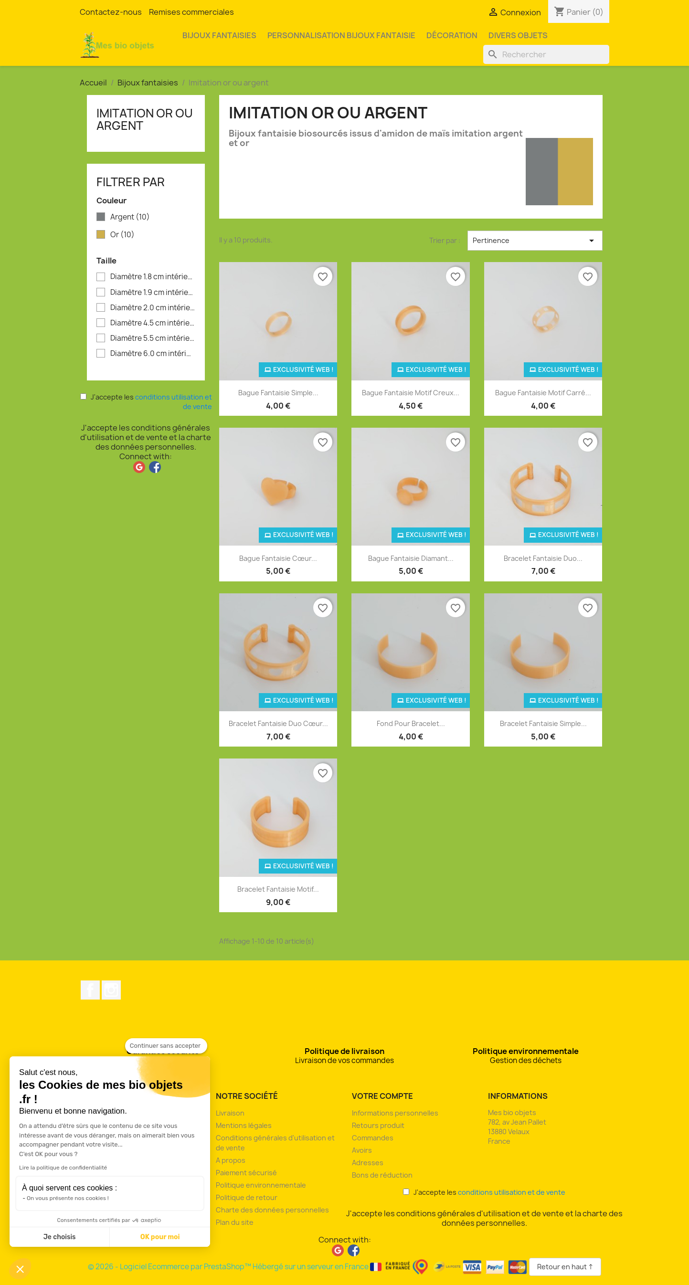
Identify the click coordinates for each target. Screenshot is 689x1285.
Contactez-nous (111, 12)
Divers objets (518, 35)
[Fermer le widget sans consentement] (166, 1045)
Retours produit (378, 1125)
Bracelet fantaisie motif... (278, 889)
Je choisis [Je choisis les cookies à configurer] (59, 1237)
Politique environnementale (261, 1185)
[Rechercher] (546, 54)
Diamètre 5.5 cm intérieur (152, 338)
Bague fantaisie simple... (278, 392)
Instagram (111, 990)
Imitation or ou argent (144, 119)
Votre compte (382, 1096)
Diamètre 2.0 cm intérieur (152, 308)
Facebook (90, 990)
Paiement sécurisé (246, 1172)
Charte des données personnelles (272, 1209)
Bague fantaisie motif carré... (543, 392)
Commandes (372, 1137)
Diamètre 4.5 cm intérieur (152, 323)
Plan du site (235, 1222)
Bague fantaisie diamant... (411, 558)
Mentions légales (244, 1125)
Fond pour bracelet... (411, 723)
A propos (230, 1160)
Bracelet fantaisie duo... (543, 558)
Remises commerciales (191, 12)
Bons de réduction (382, 1175)
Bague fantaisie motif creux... (410, 392)
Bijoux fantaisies (219, 35)
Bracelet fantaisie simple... (543, 723)
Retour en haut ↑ (565, 1266)
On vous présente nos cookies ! (68, 1198)
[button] (20, 1268)
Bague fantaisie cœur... (278, 558)
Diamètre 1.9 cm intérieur (152, 292)
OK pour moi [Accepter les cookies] (160, 1237)
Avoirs (362, 1150)
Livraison (230, 1112)
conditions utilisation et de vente (511, 1192)
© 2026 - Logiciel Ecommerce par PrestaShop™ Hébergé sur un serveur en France (308, 1267)
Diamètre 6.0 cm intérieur (152, 353)
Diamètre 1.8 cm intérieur (152, 277)
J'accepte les (146, 401)
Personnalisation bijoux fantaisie (341, 35)
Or (122, 235)
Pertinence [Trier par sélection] (535, 240)
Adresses (367, 1162)
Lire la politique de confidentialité (63, 1167)
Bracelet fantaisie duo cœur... (278, 723)
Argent (130, 217)
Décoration (451, 35)
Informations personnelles (395, 1112)
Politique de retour (246, 1197)
